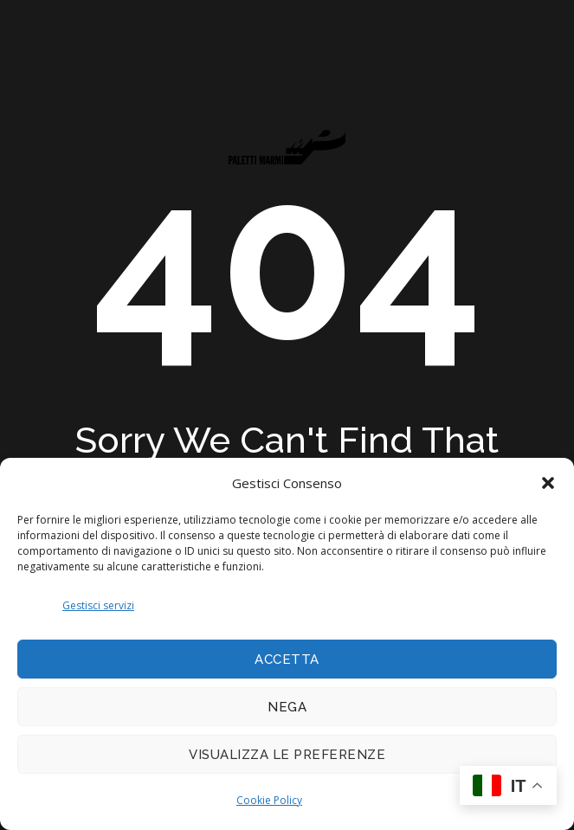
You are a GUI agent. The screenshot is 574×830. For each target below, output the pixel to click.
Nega (287, 707)
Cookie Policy (269, 800)
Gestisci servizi (98, 605)
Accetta (287, 659)
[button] (548, 483)
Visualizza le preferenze (287, 754)
